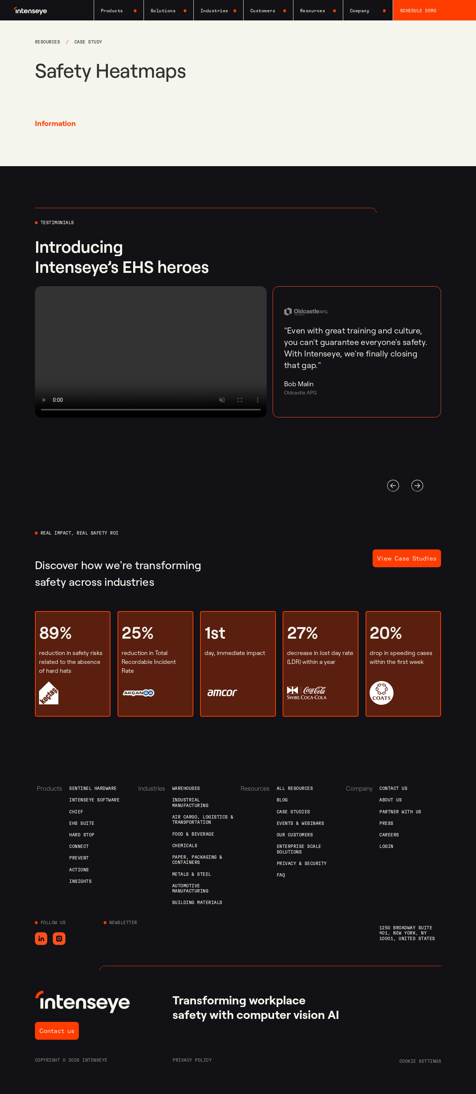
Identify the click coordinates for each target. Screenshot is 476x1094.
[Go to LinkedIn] (41, 938)
